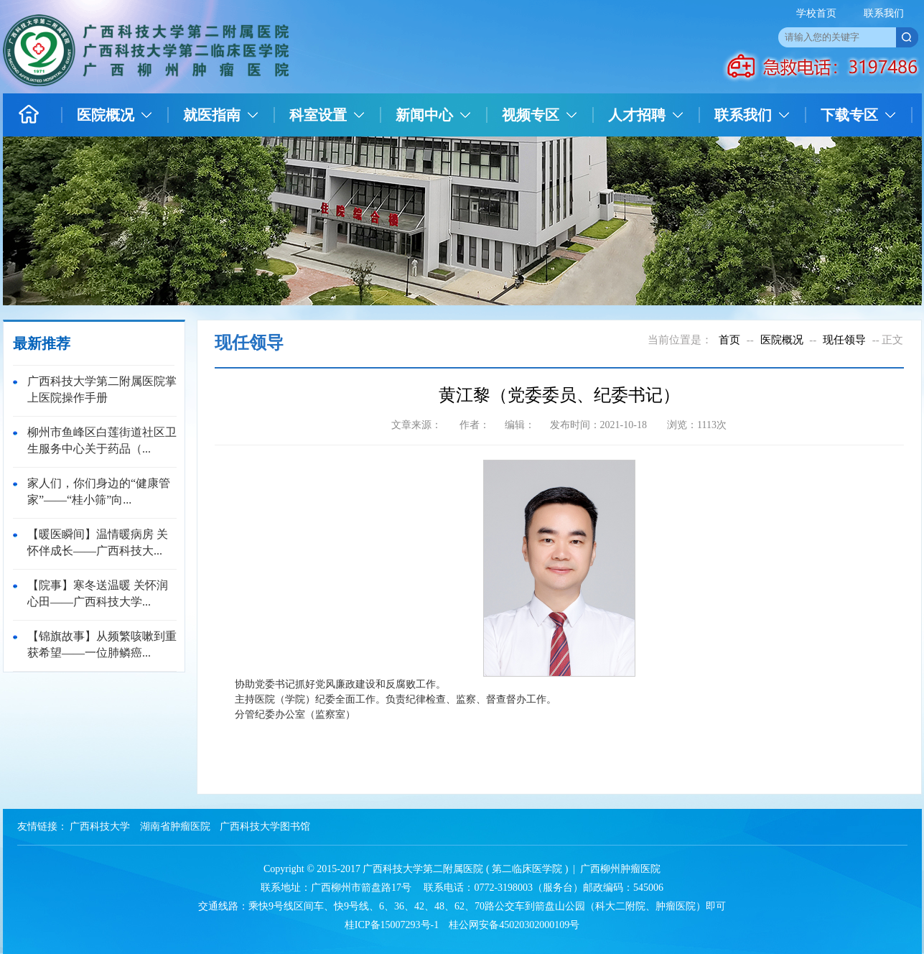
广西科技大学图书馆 (265, 826)
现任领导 (844, 340)
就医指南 (212, 115)
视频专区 (530, 115)
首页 (729, 340)
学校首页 (816, 13)
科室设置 (318, 115)
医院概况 (105, 115)
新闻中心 (424, 115)
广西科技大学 (100, 826)
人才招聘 (637, 115)
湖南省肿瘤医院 (175, 826)
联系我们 (884, 13)
